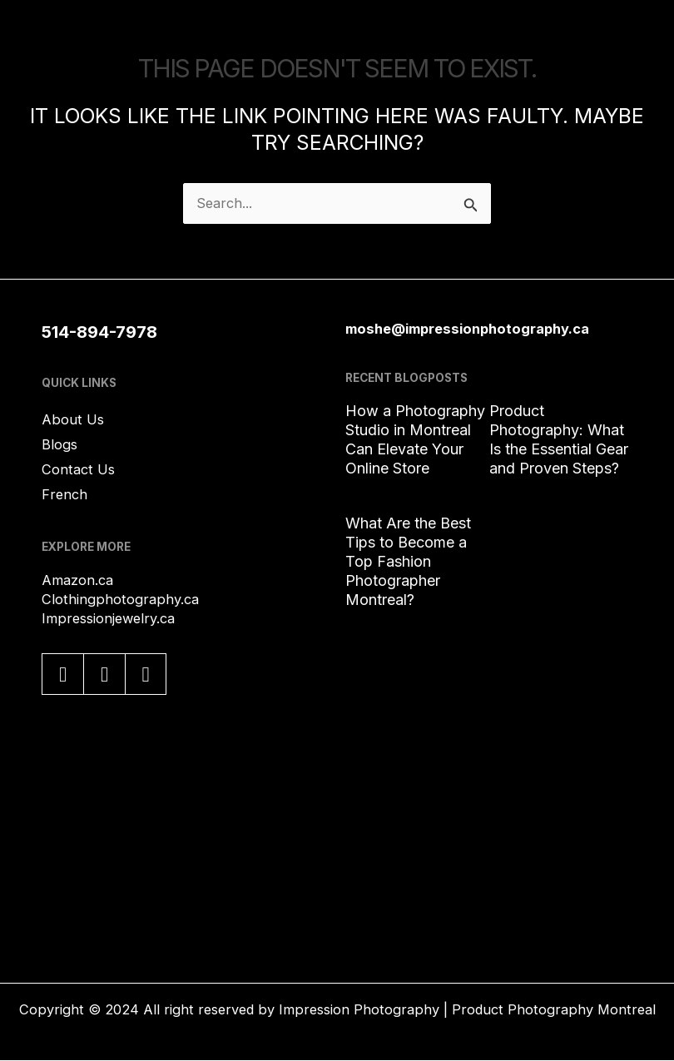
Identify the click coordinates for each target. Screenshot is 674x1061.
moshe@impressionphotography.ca (467, 328)
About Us (73, 419)
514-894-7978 (99, 332)
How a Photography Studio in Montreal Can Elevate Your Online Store (415, 439)
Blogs (59, 444)
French (64, 494)
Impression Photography (359, 1009)
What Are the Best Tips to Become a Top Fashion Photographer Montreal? (408, 561)
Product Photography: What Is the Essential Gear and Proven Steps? (558, 439)
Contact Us (78, 469)
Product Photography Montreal (554, 1009)
